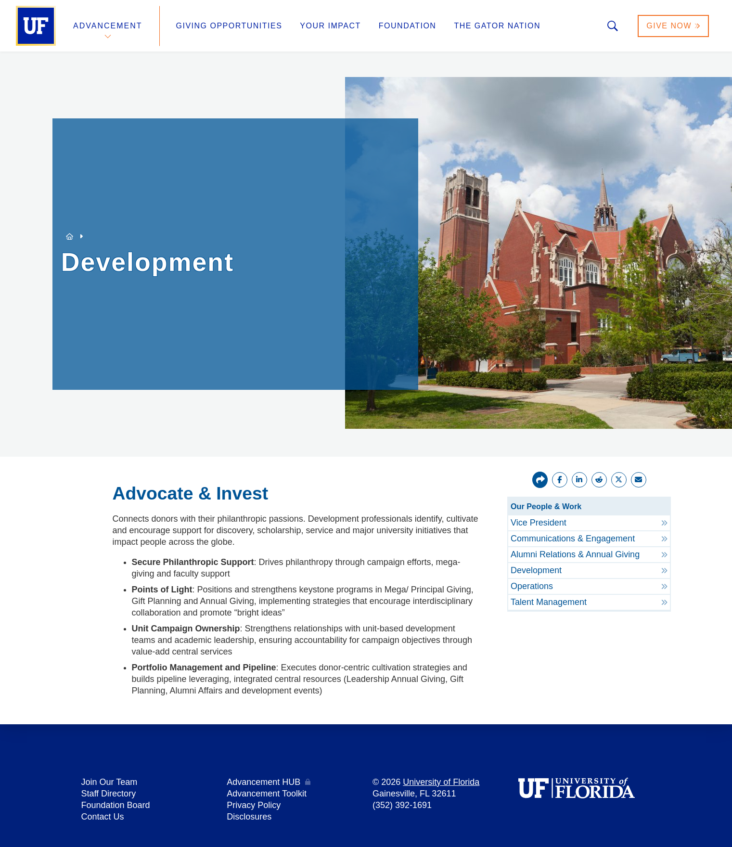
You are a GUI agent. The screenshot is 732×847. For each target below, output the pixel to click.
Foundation (408, 26)
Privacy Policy (254, 805)
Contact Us (102, 816)
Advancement (107, 26)
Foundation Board (115, 805)
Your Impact (330, 26)
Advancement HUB (263, 782)
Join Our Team (109, 782)
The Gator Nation (497, 26)
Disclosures (249, 816)
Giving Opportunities (229, 26)
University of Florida (441, 782)
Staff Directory (108, 793)
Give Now (673, 26)
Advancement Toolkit (267, 793)
